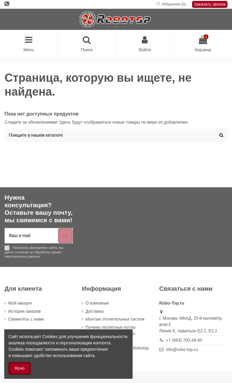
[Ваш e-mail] (31, 235)
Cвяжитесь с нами (26, 319)
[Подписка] (65, 235)
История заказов (24, 311)
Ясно (20, 368)
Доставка (94, 311)
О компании (97, 303)
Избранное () (171, 4)
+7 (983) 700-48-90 (184, 340)
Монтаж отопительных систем (114, 319)
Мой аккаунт (20, 303)
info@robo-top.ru (182, 349)
